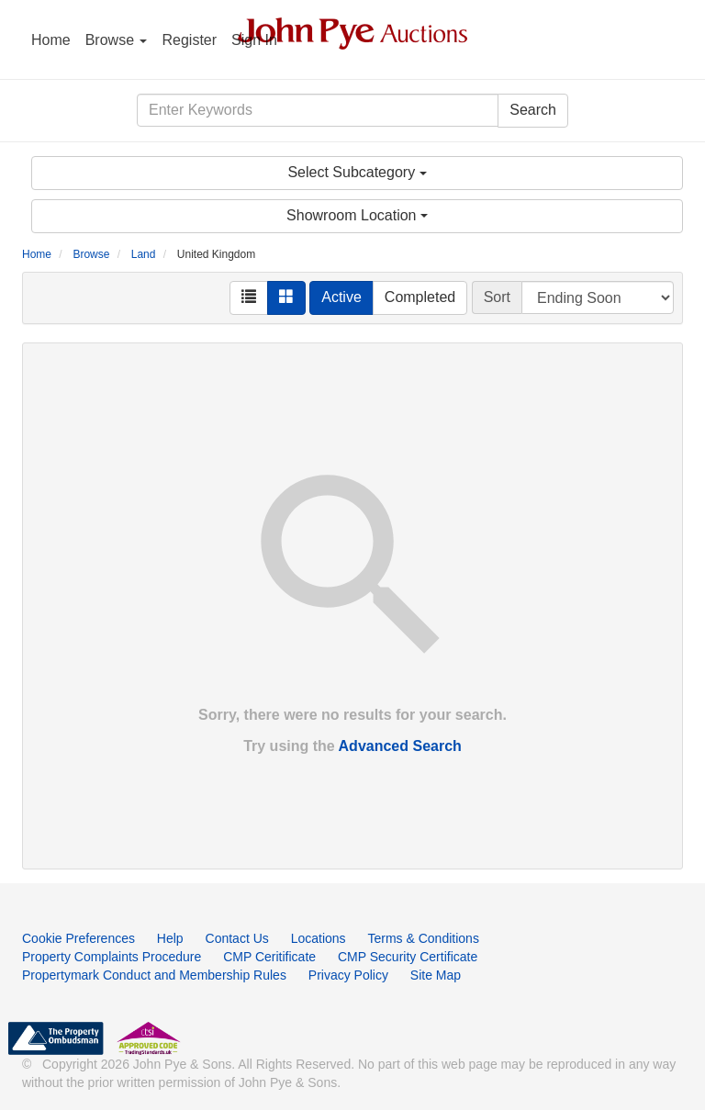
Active (341, 297)
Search (532, 110)
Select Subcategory (356, 172)
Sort (497, 297)
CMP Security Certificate (407, 956)
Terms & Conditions (423, 938)
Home (51, 40)
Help (170, 938)
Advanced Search (400, 746)
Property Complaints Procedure (111, 956)
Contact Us (237, 938)
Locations (318, 938)
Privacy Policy (348, 975)
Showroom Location (357, 215)
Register (189, 40)
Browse (116, 40)
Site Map (435, 975)
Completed (420, 297)
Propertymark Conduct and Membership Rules (154, 975)
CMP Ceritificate (269, 956)
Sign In (254, 40)
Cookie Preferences (78, 938)
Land (143, 254)
